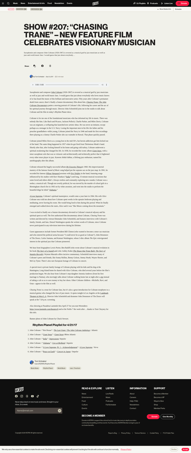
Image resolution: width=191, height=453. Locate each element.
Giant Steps (47, 335)
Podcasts (152, 3)
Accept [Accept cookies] (185, 449)
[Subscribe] (59, 410)
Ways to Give (159, 401)
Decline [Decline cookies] (174, 449)
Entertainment (87, 397)
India (68, 177)
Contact (133, 408)
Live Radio (110, 394)
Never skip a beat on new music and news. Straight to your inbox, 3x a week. (36, 403)
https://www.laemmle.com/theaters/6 (44, 309)
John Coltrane (56, 92)
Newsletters (59, 3)
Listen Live (167, 3)
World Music (61, 368)
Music (15, 3)
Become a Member (161, 394)
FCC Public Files (167, 433)
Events (69, 3)
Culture (85, 405)
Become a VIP (159, 397)
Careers (133, 397)
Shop (156, 405)
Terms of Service (139, 433)
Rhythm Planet (48, 368)
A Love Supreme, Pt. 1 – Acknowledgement (60, 347)
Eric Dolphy (75, 173)
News (23, 3)
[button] (21, 9)
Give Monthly (168, 417)
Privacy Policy (124, 433)
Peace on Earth (49, 352)
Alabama (52, 190)
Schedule (178, 9)
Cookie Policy (153, 433)
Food (50, 3)
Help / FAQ (134, 401)
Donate (182, 3)
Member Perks (159, 408)
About (132, 394)
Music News (35, 368)
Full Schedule (111, 405)
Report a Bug (112, 433)
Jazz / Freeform (75, 368)
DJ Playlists (139, 3)
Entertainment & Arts (36, 3)
